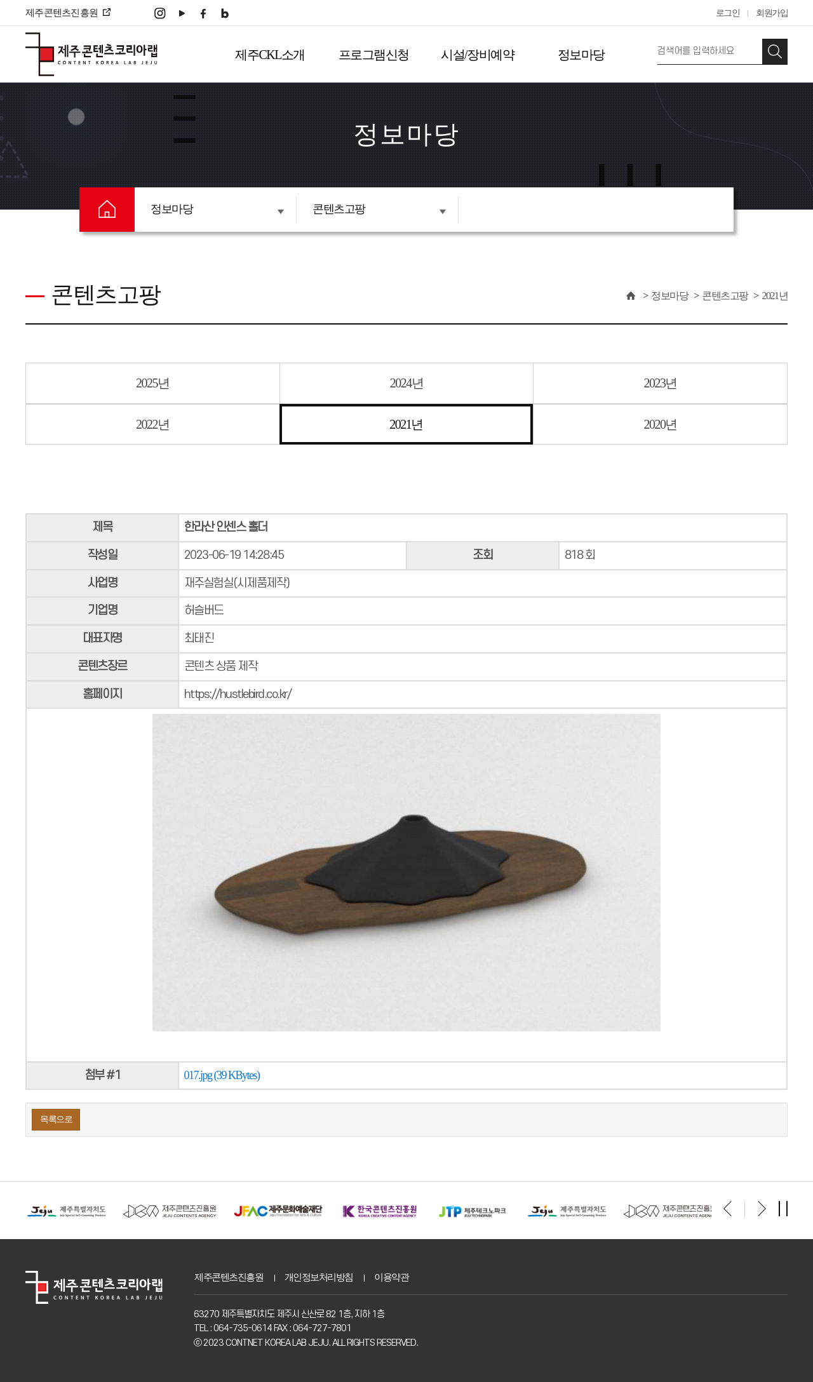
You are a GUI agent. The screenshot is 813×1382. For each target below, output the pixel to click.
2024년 (407, 383)
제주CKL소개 (270, 55)
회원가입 (772, 13)
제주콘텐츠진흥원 (228, 1277)
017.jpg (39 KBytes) (222, 1075)
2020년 (660, 424)
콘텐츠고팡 (379, 209)
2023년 (660, 383)
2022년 (153, 424)
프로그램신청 (374, 55)
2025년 (153, 383)
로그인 (728, 13)
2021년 (775, 295)
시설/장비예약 (477, 55)
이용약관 (391, 1277)
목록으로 (56, 1119)
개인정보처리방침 (319, 1277)
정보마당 (581, 55)
